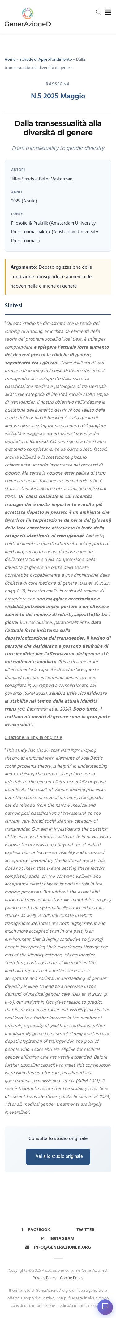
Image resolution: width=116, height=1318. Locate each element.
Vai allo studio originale (59, 1156)
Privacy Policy (45, 1278)
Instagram (58, 1238)
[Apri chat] (105, 1307)
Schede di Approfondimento (45, 59)
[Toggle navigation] (106, 12)
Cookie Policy (72, 1278)
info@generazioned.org (58, 1247)
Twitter (85, 1229)
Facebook (35, 1229)
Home (10, 59)
